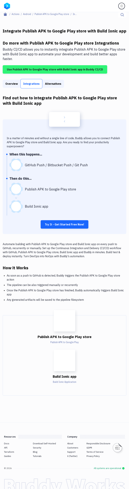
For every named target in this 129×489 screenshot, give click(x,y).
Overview (11, 83)
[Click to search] (122, 14)
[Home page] (7, 14)
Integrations (31, 83)
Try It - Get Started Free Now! (64, 224)
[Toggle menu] (121, 6)
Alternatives (53, 83)
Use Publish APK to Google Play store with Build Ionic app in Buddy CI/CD (55, 69)
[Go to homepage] (7, 5)
